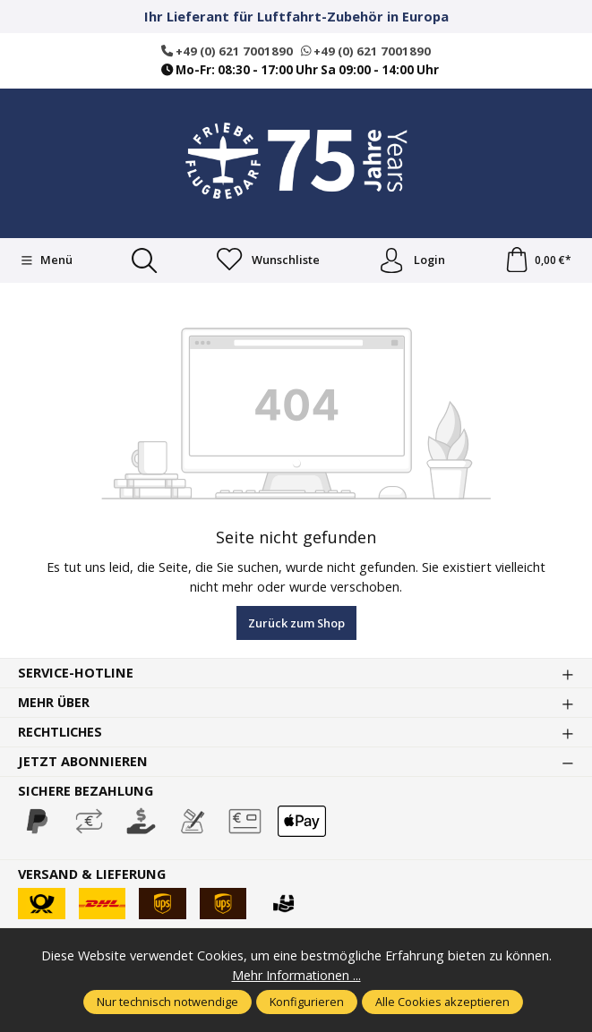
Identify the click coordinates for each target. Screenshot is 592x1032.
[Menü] (46, 260)
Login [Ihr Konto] (411, 260)
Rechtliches (61, 733)
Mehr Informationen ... (296, 975)
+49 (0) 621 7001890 (226, 51)
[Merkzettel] (268, 260)
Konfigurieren (307, 1002)
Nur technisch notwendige (167, 1002)
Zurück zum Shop (296, 624)
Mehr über (54, 704)
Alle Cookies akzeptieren (442, 1002)
